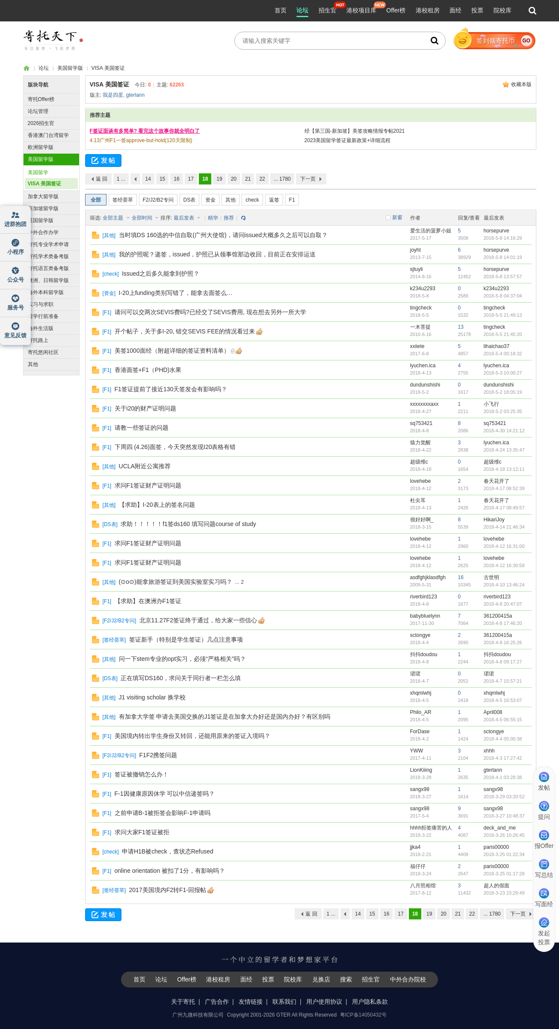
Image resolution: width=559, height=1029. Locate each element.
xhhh (489, 751)
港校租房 (428, 10)
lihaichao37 (497, 346)
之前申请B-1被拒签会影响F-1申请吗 (163, 812)
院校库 (503, 10)
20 (234, 179)
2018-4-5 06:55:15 (503, 719)
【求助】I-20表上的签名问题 (157, 504)
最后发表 (184, 218)
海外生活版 (40, 328)
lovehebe (420, 481)
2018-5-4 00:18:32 (503, 353)
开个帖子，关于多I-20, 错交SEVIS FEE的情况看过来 (185, 331)
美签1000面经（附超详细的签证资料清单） (172, 350)
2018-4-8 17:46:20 (503, 623)
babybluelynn (425, 616)
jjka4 (415, 847)
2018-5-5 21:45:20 (503, 334)
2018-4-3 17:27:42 (503, 758)
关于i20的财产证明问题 (146, 408)
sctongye (420, 635)
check (252, 200)
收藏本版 (521, 84)
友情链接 (251, 1001)
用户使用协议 (324, 1001)
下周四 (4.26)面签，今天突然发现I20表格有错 (175, 446)
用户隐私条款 (370, 1001)
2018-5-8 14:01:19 (503, 257)
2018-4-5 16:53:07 (503, 700)
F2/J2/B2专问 (158, 200)
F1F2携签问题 (158, 755)
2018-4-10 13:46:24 (504, 584)
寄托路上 (38, 340)
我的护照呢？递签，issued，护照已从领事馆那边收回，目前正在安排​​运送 (217, 254)
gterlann (135, 95)
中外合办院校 (408, 979)
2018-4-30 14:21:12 (504, 430)
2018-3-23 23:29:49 (504, 892)
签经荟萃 (122, 200)
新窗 (397, 217)
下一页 (308, 179)
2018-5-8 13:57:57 (503, 276)
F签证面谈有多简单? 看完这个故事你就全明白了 (145, 131)
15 (162, 179)
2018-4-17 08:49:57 (504, 507)
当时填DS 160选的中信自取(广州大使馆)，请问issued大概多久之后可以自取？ (223, 235)
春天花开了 (496, 481)
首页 (281, 10)
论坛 (302, 10)
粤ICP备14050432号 (363, 1015)
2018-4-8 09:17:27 (503, 661)
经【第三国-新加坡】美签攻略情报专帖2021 (355, 131)
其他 (33, 364)
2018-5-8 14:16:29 (503, 238)
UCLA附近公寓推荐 (145, 466)
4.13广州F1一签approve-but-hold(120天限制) (141, 140)
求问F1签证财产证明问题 (148, 485)
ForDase (420, 732)
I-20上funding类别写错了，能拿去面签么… (176, 292)
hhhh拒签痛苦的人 (431, 828)
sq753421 (421, 423)
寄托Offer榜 (41, 99)
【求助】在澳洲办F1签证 (148, 601)
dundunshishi (425, 385)
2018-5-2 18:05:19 (503, 392)
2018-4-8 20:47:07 (503, 604)
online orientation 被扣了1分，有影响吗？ (170, 870)
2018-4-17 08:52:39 (504, 488)
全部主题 (113, 218)
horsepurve (496, 231)
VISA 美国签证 (108, 68)
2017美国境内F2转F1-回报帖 (167, 889)
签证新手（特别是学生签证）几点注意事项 (186, 639)
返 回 (101, 179)
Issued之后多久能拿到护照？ (160, 273)
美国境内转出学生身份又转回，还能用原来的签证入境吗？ (192, 735)
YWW (416, 751)
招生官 (328, 10)
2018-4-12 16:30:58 (504, 565)
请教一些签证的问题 (142, 427)
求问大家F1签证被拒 (142, 832)
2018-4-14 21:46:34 (504, 526)
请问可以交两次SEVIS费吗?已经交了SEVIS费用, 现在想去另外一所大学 (210, 312)
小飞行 (491, 404)
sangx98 (419, 789)
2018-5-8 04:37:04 (503, 295)
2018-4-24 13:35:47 (504, 449)
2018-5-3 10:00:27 (503, 372)
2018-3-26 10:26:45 (504, 835)
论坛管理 (38, 111)
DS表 (189, 200)
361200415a (498, 616)
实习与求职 (40, 304)
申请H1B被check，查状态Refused (167, 851)
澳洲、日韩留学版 (48, 280)
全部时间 (143, 218)
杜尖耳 (418, 500)
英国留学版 (40, 220)
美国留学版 (70, 68)
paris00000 (496, 847)
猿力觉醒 (420, 443)
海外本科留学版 (46, 292)
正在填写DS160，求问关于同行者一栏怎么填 (181, 678)
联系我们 (284, 1001)
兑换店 (321, 979)
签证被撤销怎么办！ (142, 774)
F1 (292, 200)
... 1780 (282, 179)
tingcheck (421, 308)
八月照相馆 (423, 886)
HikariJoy (494, 520)
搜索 (346, 979)
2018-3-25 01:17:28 (504, 873)
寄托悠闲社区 (43, 352)
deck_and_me (500, 828)
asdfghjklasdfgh (428, 577)
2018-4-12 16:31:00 (504, 546)
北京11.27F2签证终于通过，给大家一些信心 (198, 620)
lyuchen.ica (423, 366)
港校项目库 (361, 10)
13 (461, 327)
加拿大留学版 (43, 196)
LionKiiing (421, 770)
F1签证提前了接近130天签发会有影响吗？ (171, 389)
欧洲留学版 (40, 147)
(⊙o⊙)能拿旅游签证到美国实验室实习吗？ (175, 581)
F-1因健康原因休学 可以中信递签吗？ (165, 793)
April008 (493, 712)
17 (191, 179)
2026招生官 (41, 123)
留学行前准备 (43, 316)
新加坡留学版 (43, 208)
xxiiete (417, 346)
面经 (455, 10)
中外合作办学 (43, 232)
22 (262, 179)
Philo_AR (421, 712)
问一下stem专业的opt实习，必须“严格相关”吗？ (182, 658)
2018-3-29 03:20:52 (504, 796)
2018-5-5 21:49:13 (503, 315)
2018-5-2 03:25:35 (503, 411)
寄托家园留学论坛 (26, 68)
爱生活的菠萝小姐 (430, 231)
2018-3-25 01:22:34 (504, 854)
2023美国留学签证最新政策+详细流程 (348, 140)
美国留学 (38, 172)
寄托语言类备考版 (48, 268)
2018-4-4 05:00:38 (503, 738)
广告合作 (217, 1001)
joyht (415, 250)
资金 (210, 200)
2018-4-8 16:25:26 (503, 642)
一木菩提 (420, 327)
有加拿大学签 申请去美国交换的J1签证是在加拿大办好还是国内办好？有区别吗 (225, 716)
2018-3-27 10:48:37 (504, 815)
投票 (477, 10)
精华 (213, 218)
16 (176, 179)
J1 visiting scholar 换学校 (152, 697)
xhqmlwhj (421, 693)
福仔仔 (418, 866)
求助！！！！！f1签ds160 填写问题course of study (188, 523)
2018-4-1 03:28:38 (503, 777)
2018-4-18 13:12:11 (504, 469)
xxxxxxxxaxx (424, 404)
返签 (274, 200)
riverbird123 (423, 597)
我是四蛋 (113, 95)
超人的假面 (496, 886)
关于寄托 (183, 1001)
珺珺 (415, 674)
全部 (96, 200)
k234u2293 (422, 288)
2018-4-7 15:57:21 (503, 681)
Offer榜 (395, 10)
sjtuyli (416, 269)
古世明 (491, 577)
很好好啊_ (422, 520)
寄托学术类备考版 (48, 256)
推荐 (229, 218)
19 (219, 179)
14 (148, 179)
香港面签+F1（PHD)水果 (148, 369)
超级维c (419, 462)
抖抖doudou (424, 654)
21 (248, 179)
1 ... (121, 179)
